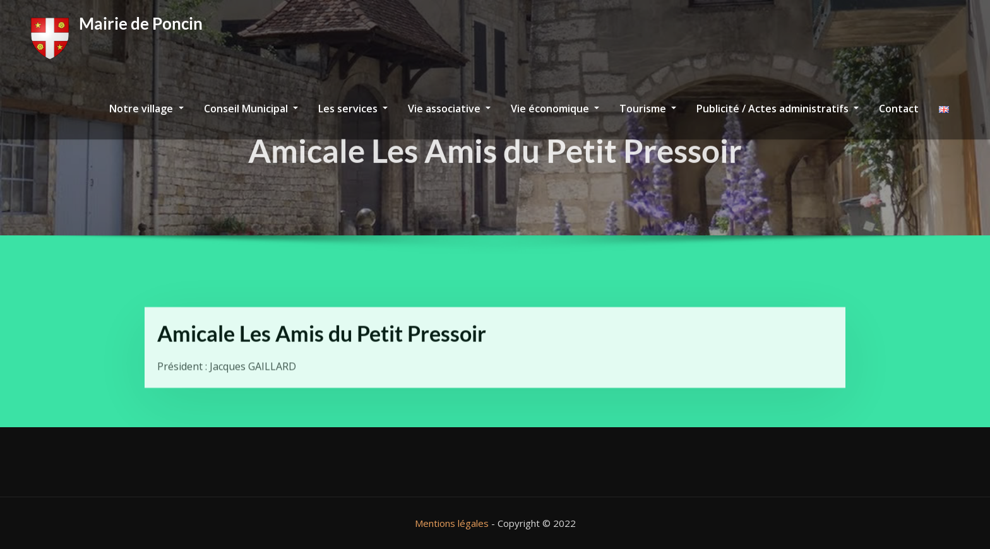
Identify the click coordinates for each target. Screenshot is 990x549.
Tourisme (647, 108)
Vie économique (555, 108)
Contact (899, 108)
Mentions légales (452, 523)
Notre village (146, 108)
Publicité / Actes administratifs (777, 108)
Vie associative (449, 108)
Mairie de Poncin (141, 23)
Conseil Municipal (251, 108)
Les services (353, 108)
